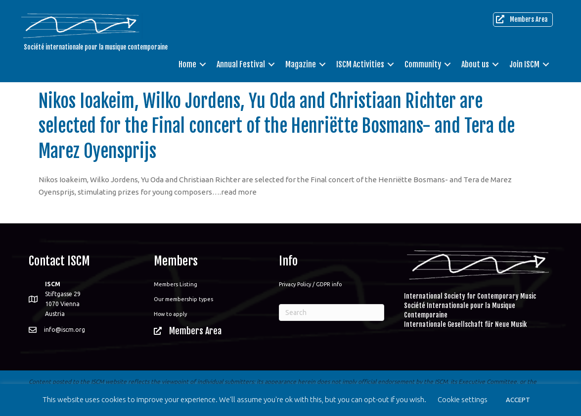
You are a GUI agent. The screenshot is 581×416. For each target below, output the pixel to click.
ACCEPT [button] (518, 399)
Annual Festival (241, 64)
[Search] (331, 312)
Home (187, 64)
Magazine (300, 64)
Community (422, 64)
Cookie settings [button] (463, 399)
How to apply (170, 314)
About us (475, 64)
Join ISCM (524, 64)
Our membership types (183, 299)
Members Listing (175, 284)
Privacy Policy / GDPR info (310, 284)
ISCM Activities (360, 64)
